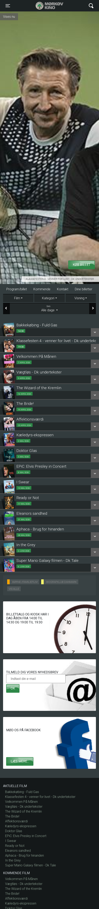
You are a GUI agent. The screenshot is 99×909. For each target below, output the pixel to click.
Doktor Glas (13, 831)
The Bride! (12, 816)
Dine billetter (83, 289)
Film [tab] (17, 298)
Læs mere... (20, 761)
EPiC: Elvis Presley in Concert (25, 836)
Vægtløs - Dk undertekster (23, 806)
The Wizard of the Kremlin (23, 811)
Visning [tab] (79, 298)
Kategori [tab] (48, 298)
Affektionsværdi (16, 821)
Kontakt (62, 289)
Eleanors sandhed (18, 851)
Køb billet (81, 265)
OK (13, 688)
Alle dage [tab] (49, 308)
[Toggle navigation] (8, 5)
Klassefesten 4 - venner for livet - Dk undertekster (60, 279)
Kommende (41, 289)
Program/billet (16, 289)
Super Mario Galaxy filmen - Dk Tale (30, 865)
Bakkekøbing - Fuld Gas (22, 792)
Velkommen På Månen (21, 802)
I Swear (10, 841)
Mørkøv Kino (45, 5)
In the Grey (13, 860)
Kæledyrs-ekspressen (20, 826)
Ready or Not (14, 846)
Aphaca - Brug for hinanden (24, 855)
